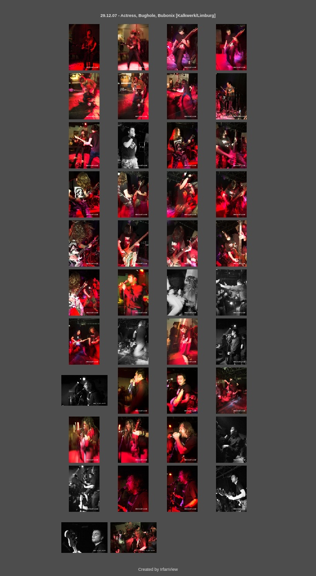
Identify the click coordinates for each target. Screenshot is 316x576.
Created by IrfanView (158, 569)
